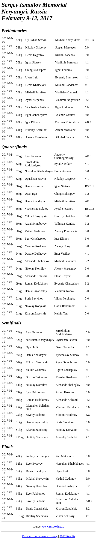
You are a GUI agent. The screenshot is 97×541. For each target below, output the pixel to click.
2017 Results (67, 536)
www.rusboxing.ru (53, 526)
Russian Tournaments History (39, 536)
